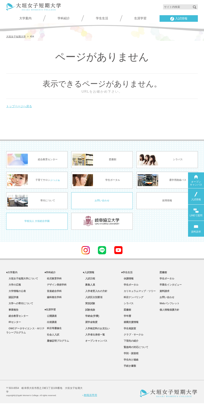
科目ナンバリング (132, 298)
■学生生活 (127, 272)
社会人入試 (51, 338)
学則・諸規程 (129, 358)
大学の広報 (13, 285)
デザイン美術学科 (55, 285)
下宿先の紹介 (129, 345)
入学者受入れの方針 (95, 292)
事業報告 (12, 312)
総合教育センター (17, 318)
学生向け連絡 (129, 365)
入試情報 (178, 19)
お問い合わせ (102, 200)
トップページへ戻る (21, 105)
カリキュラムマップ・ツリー (138, 292)
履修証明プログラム (56, 345)
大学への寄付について (19, 305)
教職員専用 (90, 400)
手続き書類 (128, 371)
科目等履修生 (53, 332)
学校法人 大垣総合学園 (37, 220)
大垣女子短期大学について (22, 278)
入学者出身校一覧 (94, 338)
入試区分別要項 (92, 298)
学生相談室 (128, 332)
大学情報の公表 (16, 292)
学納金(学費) (91, 318)
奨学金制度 (90, 325)
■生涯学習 (50, 312)
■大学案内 (11, 272)
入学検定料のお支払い (96, 332)
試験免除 (89, 312)
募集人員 (89, 285)
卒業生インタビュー (171, 285)
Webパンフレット (169, 305)
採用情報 (167, 200)
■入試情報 (88, 272)
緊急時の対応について (134, 351)
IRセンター (13, 325)
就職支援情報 (129, 325)
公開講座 (50, 318)
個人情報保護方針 (169, 312)
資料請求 (164, 292)
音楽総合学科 (53, 292)
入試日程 (89, 278)
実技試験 (89, 305)
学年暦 (126, 318)
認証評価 (12, 298)
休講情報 (127, 278)
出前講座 (50, 325)
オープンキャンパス (95, 345)
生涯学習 (140, 18)
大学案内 (25, 18)
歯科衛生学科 (53, 298)
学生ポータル (129, 285)
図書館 (126, 312)
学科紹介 (64, 18)
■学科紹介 (50, 272)
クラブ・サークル (132, 338)
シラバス (127, 305)
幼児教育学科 (53, 278)
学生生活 (102, 18)
